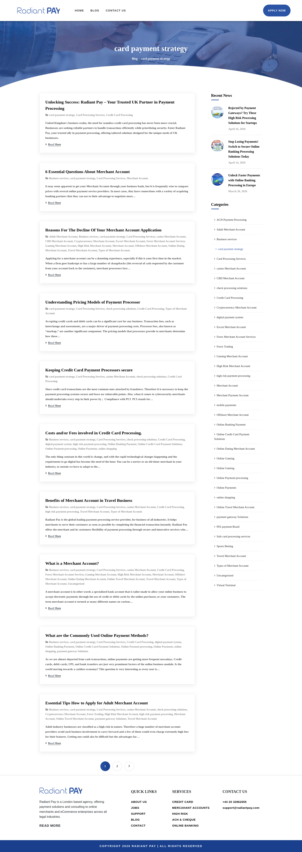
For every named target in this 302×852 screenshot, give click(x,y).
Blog (135, 58)
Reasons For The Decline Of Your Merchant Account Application (103, 230)
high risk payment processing (89, 444)
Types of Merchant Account (114, 250)
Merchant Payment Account (233, 395)
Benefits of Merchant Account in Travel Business (88, 500)
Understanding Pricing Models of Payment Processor (92, 302)
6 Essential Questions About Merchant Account (87, 171)
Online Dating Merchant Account (87, 579)
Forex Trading (95, 714)
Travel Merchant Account (82, 250)
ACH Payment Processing (232, 219)
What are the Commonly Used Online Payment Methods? (96, 635)
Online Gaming (225, 458)
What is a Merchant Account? (72, 563)
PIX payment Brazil (228, 526)
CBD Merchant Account (59, 241)
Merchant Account (137, 178)
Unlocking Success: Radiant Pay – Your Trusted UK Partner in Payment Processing (110, 105)
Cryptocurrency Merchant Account (94, 241)
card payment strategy (62, 115)
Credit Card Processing (119, 115)
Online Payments (87, 448)
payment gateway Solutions (72, 651)
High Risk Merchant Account (94, 245)
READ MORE (50, 826)
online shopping (108, 448)
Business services (59, 178)
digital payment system (58, 444)
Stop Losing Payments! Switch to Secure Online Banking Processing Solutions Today (244, 149)
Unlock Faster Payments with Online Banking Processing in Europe (244, 180)
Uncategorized (76, 583)
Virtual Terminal (226, 585)
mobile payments (226, 405)
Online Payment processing (61, 448)
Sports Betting (225, 546)
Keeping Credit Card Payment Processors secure (89, 370)
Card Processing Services (90, 115)
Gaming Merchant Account (61, 245)
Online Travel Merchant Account (126, 579)
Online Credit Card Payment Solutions (160, 444)
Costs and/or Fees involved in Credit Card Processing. (93, 432)
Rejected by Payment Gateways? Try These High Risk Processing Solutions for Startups (242, 115)
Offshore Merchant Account (151, 245)
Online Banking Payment (122, 444)
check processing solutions (121, 308)
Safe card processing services (233, 536)
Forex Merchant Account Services (166, 241)
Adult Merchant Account (63, 236)
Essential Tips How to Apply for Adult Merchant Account (96, 703)
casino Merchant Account (170, 236)
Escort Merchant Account (130, 241)
